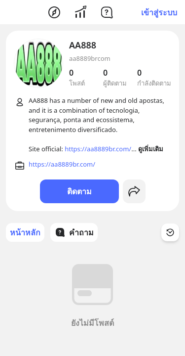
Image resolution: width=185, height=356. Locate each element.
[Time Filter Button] (170, 232)
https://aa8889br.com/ (98, 148)
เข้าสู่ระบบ (159, 12)
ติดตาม (79, 191)
